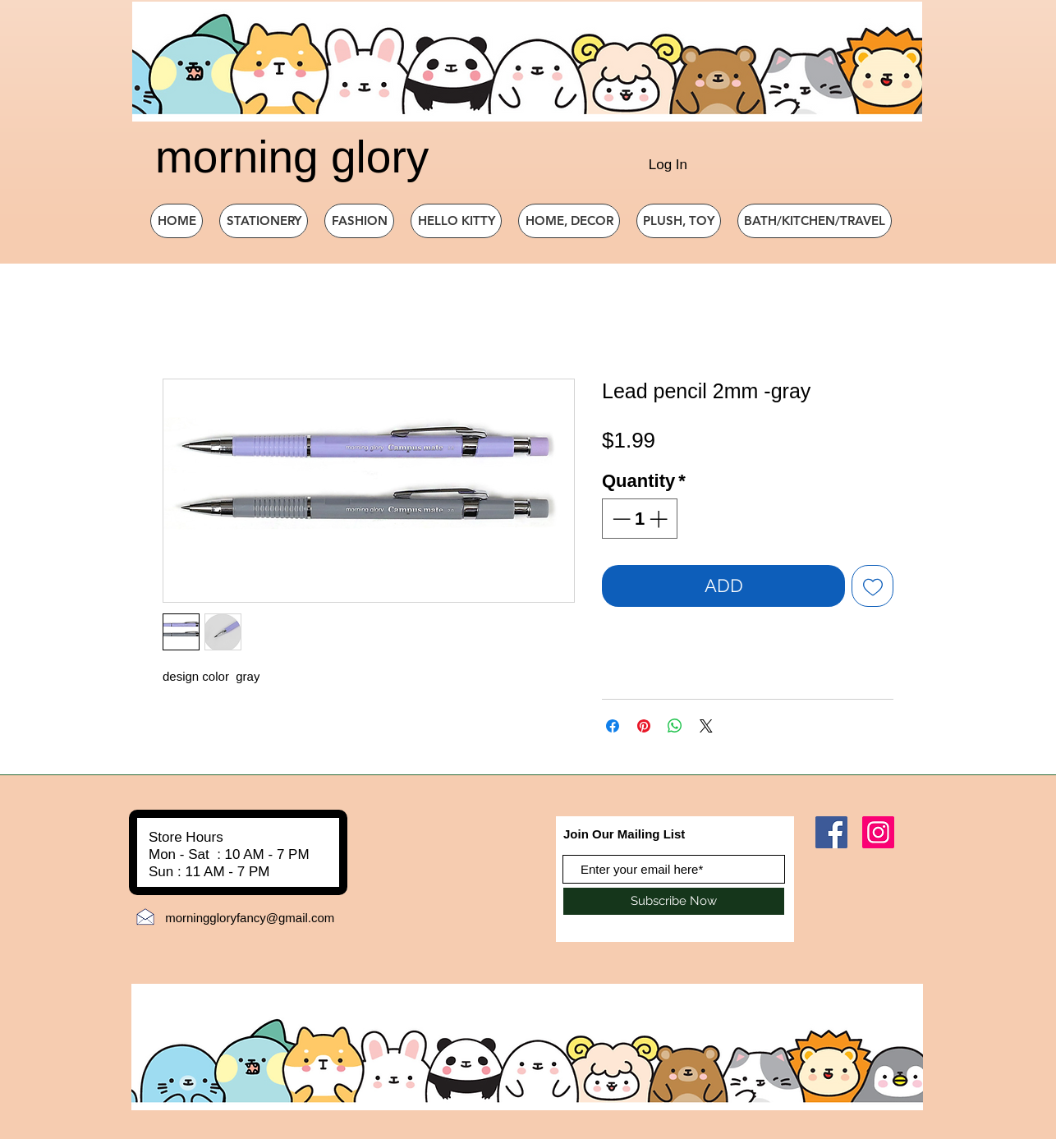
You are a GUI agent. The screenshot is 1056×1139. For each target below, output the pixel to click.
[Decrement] (619, 518)
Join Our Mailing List (624, 834)
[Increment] (660, 518)
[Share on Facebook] (612, 726)
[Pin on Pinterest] (644, 726)
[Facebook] (831, 832)
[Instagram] (878, 832)
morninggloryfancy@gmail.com (249, 918)
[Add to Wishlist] (872, 586)
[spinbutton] (640, 518)
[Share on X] (706, 726)
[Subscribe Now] (673, 901)
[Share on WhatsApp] (675, 726)
